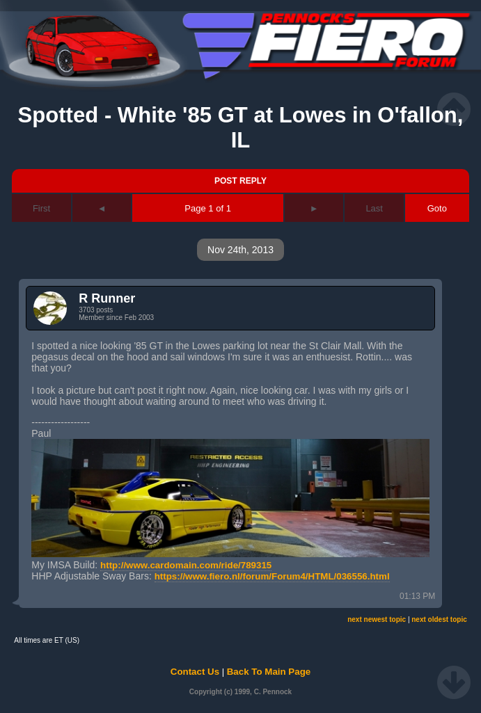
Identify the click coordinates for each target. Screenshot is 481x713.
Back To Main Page (268, 671)
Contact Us (195, 671)
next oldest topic (438, 619)
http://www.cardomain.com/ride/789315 (185, 565)
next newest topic (376, 619)
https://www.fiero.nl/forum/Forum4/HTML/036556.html (272, 576)
